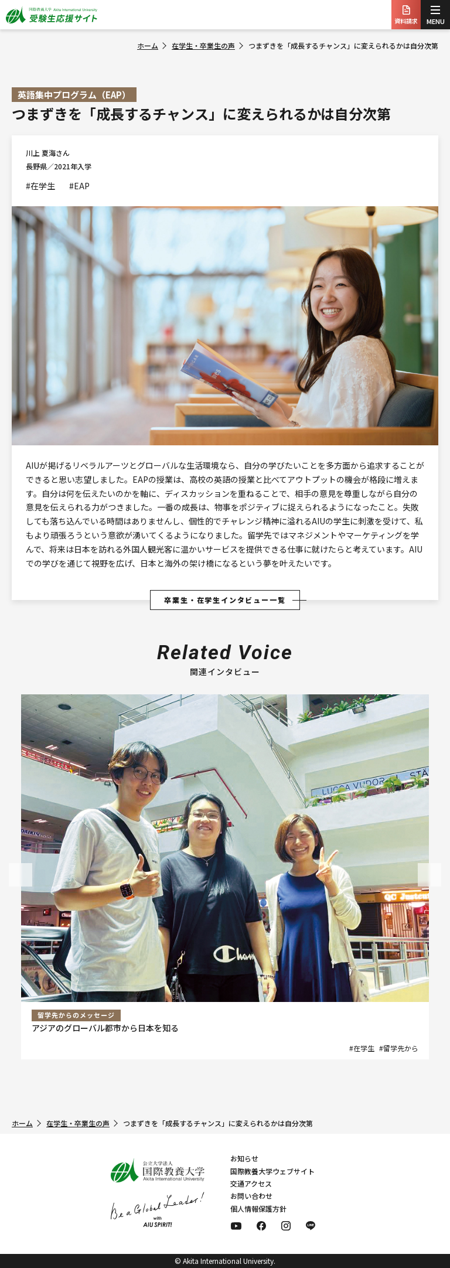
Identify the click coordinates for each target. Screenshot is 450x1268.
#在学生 (40, 186)
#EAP (79, 186)
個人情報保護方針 (258, 1209)
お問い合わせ (251, 1196)
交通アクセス (251, 1183)
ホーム (147, 45)
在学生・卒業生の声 (203, 45)
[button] (20, 875)
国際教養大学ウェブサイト (272, 1171)
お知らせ (244, 1158)
